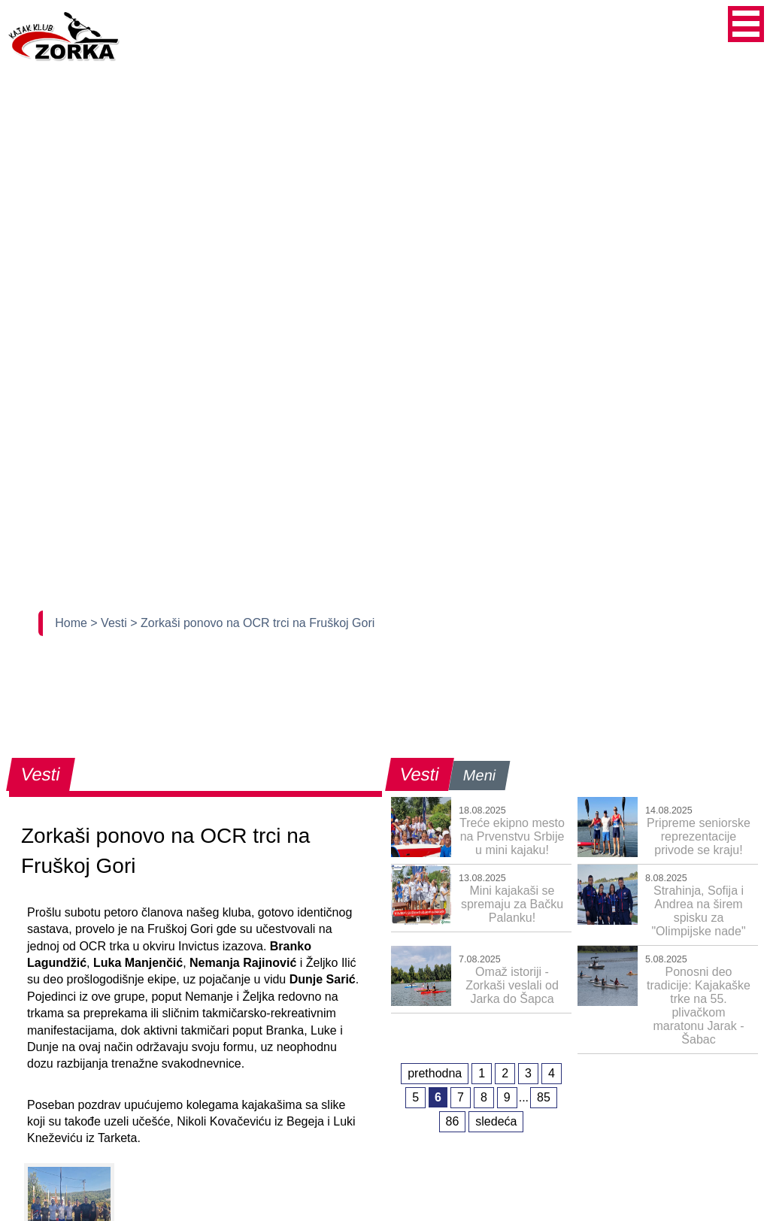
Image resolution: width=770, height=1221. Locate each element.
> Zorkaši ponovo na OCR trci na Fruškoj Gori (252, 623)
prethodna (435, 1073)
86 (452, 1121)
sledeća (496, 1121)
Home (72, 623)
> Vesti (110, 623)
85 (543, 1097)
